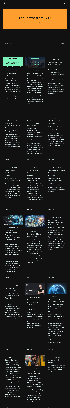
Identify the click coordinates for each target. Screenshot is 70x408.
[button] (64, 3)
